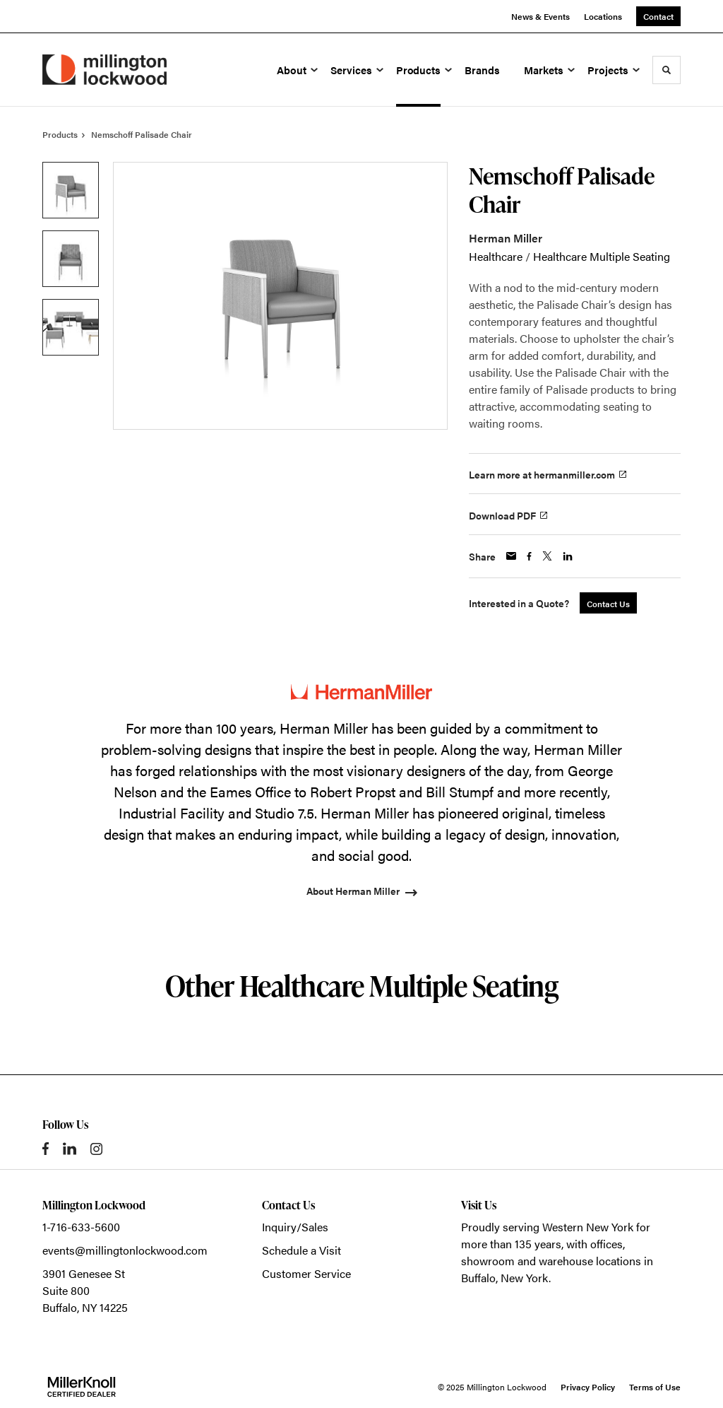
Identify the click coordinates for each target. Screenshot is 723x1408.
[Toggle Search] (666, 70)
